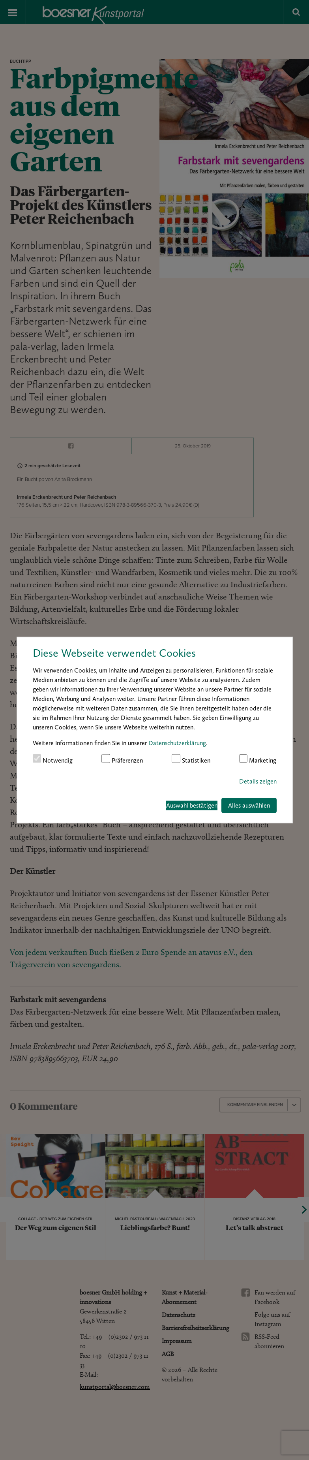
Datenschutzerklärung (177, 743)
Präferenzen (122, 759)
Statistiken (191, 759)
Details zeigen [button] (258, 781)
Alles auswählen (249, 805)
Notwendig (53, 759)
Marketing (258, 759)
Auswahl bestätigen (191, 805)
